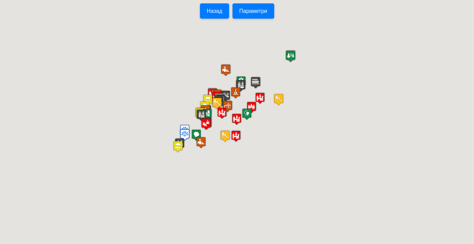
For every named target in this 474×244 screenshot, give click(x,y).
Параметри (253, 11)
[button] (201, 115)
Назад (214, 11)
